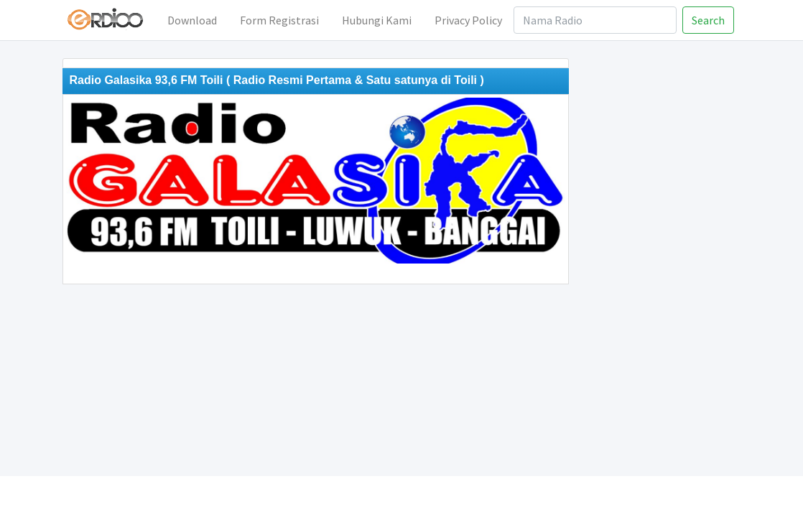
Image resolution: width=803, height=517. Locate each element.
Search (708, 20)
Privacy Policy (468, 20)
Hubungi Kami (377, 20)
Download (192, 20)
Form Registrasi (279, 20)
